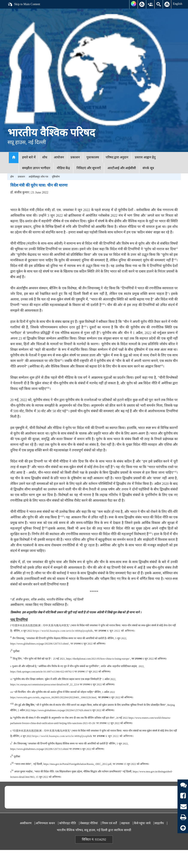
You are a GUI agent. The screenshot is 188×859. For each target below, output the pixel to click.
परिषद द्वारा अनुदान (117, 157)
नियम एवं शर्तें (109, 823)
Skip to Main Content (24, 4)
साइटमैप (159, 823)
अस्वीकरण (26, 823)
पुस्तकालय (92, 157)
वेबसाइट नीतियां (89, 823)
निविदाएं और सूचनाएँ (89, 168)
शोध (44, 157)
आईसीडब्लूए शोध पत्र (38, 176)
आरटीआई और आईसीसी (121, 168)
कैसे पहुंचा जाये (142, 823)
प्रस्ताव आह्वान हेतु (145, 157)
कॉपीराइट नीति (67, 823)
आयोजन (59, 157)
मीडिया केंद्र (63, 168)
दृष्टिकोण (56, 176)
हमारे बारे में (29, 157)
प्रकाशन (75, 157)
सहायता (125, 823)
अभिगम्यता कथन (45, 823)
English (177, 3)
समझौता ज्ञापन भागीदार (36, 168)
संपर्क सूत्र (148, 168)
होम (12, 176)
